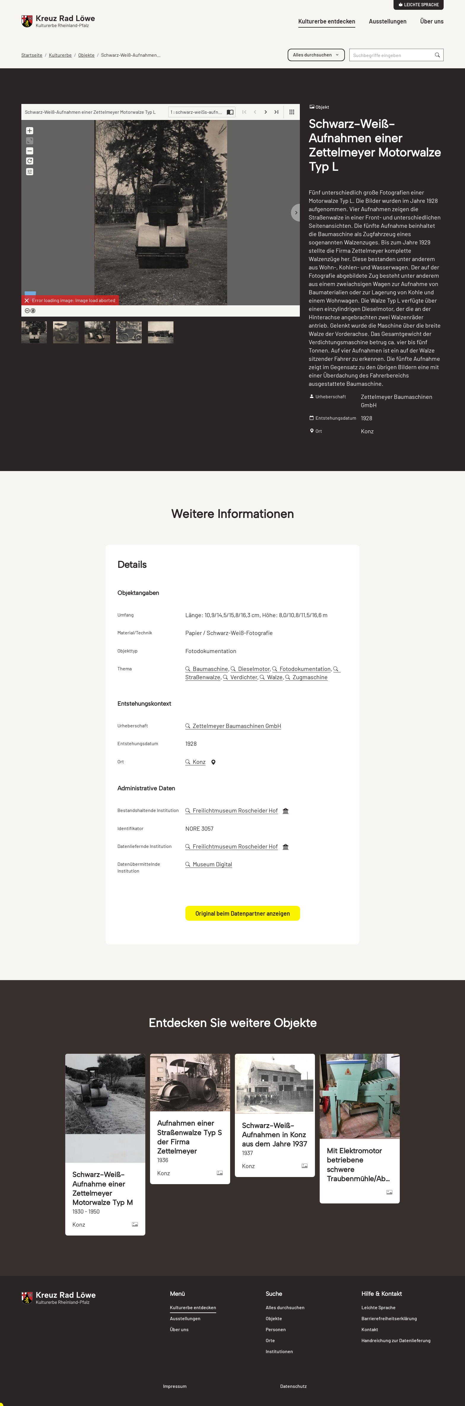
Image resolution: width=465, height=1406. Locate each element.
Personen (276, 1329)
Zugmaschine (306, 676)
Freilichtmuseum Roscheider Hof (231, 810)
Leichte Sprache (418, 4)
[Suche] (390, 55)
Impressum (175, 1386)
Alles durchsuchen (285, 1307)
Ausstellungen (388, 21)
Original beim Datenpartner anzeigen (242, 913)
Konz (195, 761)
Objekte (86, 55)
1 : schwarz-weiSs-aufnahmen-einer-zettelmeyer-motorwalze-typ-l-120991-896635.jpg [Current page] (198, 112)
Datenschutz (293, 1386)
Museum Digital (208, 864)
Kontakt (370, 1329)
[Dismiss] (26, 300)
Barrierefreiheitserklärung (389, 1318)
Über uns (432, 21)
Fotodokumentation (301, 668)
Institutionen (279, 1351)
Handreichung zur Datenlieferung (396, 1340)
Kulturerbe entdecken (326, 21)
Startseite (31, 55)
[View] (292, 112)
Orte (270, 1340)
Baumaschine (206, 668)
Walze (271, 676)
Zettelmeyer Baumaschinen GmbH (233, 725)
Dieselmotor (250, 668)
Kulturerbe (60, 55)
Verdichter (240, 676)
